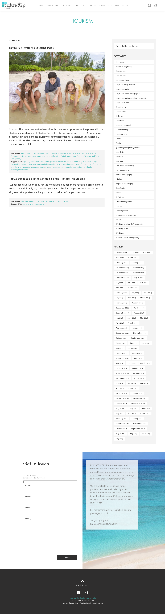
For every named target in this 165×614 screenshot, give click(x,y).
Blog (110, 5)
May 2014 (119, 413)
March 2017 (132, 348)
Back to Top (82, 585)
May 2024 (147, 253)
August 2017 (121, 343)
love (46, 167)
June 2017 (146, 343)
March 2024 (133, 258)
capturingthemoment (31, 161)
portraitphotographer (57, 167)
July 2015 (119, 383)
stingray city (39, 204)
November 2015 (122, 373)
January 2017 (137, 353)
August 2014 (121, 408)
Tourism (80, 156)
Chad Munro (121, 107)
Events (118, 139)
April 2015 (120, 388)
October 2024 (121, 253)
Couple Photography (124, 125)
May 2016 (119, 363)
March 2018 (133, 323)
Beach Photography (28, 153)
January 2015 (137, 393)
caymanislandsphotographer (90, 161)
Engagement (121, 134)
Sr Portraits (120, 197)
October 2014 (121, 403)
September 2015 (122, 378)
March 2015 (133, 388)
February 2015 (121, 393)
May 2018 (144, 318)
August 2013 (121, 434)
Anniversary (120, 62)
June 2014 (146, 408)
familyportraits (86, 164)
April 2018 (120, 323)
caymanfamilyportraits (57, 161)
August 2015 (139, 378)
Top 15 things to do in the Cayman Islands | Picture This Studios (47, 178)
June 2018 (132, 318)
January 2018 (137, 328)
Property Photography (124, 184)
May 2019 (119, 298)
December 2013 (122, 424)
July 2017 (133, 343)
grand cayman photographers (39, 156)
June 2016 (138, 358)
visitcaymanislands (84, 167)
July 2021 (119, 283)
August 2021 (138, 278)
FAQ (117, 5)
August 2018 (139, 313)
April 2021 (120, 288)
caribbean (44, 161)
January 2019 (137, 303)
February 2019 (121, 303)
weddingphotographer (19, 170)
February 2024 (121, 263)
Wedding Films (122, 229)
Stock (102, 5)
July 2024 (135, 253)
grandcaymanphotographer (33, 167)
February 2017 (121, 353)
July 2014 (134, 408)
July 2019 (135, 293)
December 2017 (122, 333)
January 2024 (137, 263)
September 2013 (138, 429)
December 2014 (122, 398)
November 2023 (122, 268)
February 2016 (121, 368)
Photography (53, 5)
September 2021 (122, 278)
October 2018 (139, 308)
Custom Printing (122, 130)
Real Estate (80, 5)
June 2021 (131, 283)
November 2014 (140, 398)
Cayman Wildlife (122, 103)
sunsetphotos (71, 167)
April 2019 (132, 298)
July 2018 (119, 318)
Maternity (119, 157)
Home (41, 5)
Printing (92, 5)
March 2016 (145, 363)
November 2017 (139, 333)
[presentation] (42, 545)
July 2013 (133, 434)
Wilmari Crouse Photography (127, 238)
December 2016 (122, 358)
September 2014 (138, 403)
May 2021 (143, 283)
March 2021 (132, 288)
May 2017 (119, 348)
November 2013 (139, 424)
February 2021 (121, 293)
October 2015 (138, 373)
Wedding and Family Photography (54, 201)
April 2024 (120, 258)
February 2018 (121, 328)
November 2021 (122, 273)
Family (25, 156)
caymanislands (73, 161)
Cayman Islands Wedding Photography (131, 98)
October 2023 (138, 268)
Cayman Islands (77, 153)
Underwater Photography (126, 215)
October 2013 (121, 429)
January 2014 (137, 419)
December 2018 (122, 308)
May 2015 (144, 383)
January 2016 (137, 368)
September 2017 (138, 338)
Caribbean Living (43, 153)
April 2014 (132, 413)
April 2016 (132, 363)
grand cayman (28, 204)
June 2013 (146, 434)
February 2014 (121, 419)
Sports (118, 193)
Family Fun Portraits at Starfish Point (31, 47)
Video (118, 220)
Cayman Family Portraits (60, 153)
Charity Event (121, 112)
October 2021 (138, 273)
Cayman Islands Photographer (128, 94)
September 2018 (122, 313)
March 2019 (145, 298)
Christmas (120, 121)
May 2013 (119, 439)
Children (119, 116)
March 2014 (145, 413)
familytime (97, 164)
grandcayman (16, 167)
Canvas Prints (121, 76)
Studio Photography (124, 202)
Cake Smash (121, 71)
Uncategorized (122, 211)
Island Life (56, 156)
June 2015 (132, 383)
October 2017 (121, 338)
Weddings (67, 5)
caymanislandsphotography (22, 164)
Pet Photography (122, 170)
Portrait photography (69, 156)
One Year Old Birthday (125, 166)
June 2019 (148, 293)
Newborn (119, 161)
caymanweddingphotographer (68, 164)
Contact (125, 5)
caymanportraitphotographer (44, 164)
